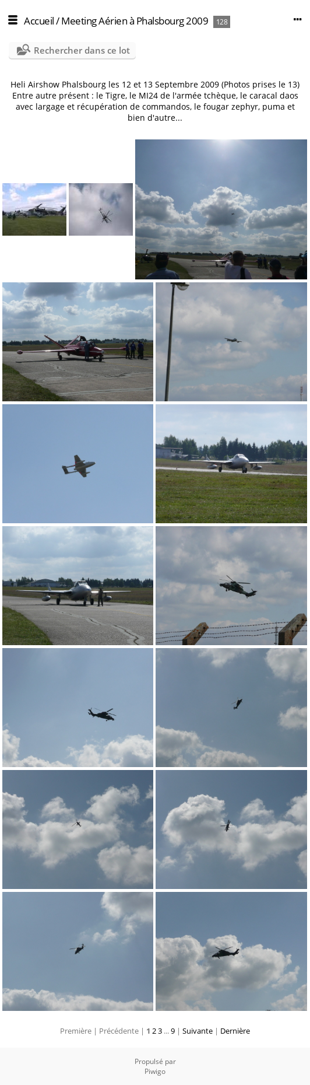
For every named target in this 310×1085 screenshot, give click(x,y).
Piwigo (155, 1071)
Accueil (39, 20)
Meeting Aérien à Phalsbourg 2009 (134, 20)
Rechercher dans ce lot (82, 50)
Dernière (235, 1031)
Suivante (197, 1031)
